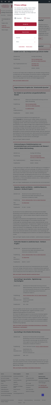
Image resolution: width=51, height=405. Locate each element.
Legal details (22, 46)
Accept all (25, 24)
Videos (28, 18)
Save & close (25, 32)
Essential (19, 18)
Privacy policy (29, 46)
